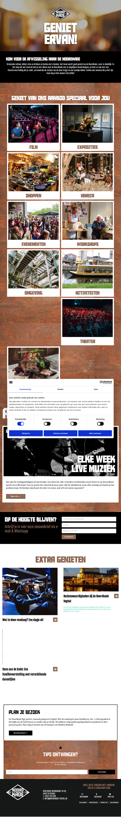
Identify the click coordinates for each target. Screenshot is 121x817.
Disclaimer (82, 803)
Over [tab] (96, 389)
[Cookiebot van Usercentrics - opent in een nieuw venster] (101, 382)
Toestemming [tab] (25, 389)
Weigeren (26, 433)
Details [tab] (60, 389)
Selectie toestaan (60, 433)
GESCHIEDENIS (114, 803)
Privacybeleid (93, 803)
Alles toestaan (95, 433)
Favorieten (104, 803)
